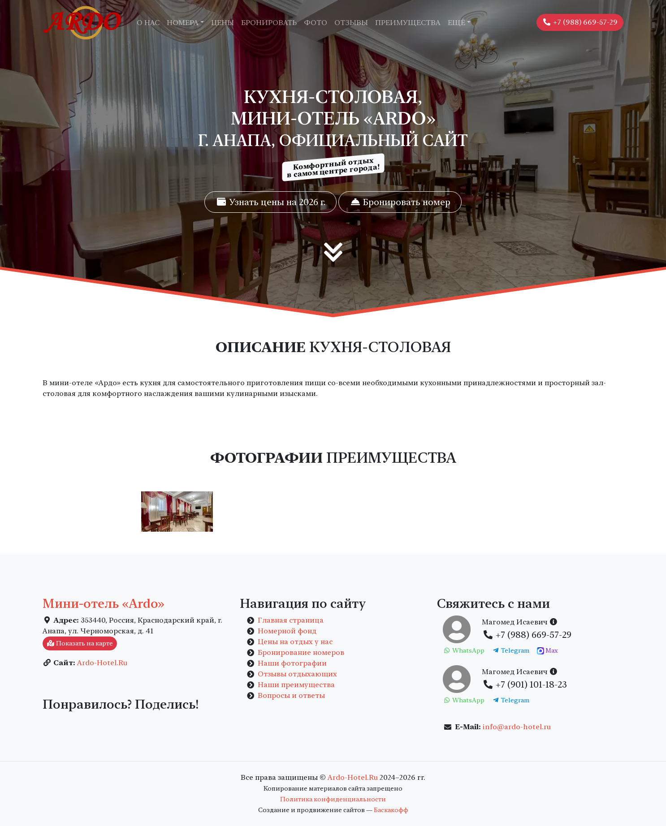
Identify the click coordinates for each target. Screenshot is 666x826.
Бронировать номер (400, 202)
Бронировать (269, 22)
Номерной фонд (287, 631)
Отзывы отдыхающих (297, 674)
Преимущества (408, 22)
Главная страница (291, 620)
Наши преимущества (296, 684)
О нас (148, 22)
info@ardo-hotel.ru (517, 727)
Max (547, 651)
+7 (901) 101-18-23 (524, 684)
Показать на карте (80, 643)
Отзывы (351, 22)
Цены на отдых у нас (295, 641)
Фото (315, 22)
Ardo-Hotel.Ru (102, 662)
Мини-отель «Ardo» (103, 603)
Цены (222, 22)
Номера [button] (183, 22)
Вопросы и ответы (291, 695)
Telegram (511, 650)
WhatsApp (463, 650)
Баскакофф (391, 809)
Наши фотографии (292, 663)
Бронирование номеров (301, 652)
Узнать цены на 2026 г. (270, 202)
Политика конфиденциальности (333, 799)
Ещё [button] (456, 22)
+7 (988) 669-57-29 (580, 22)
